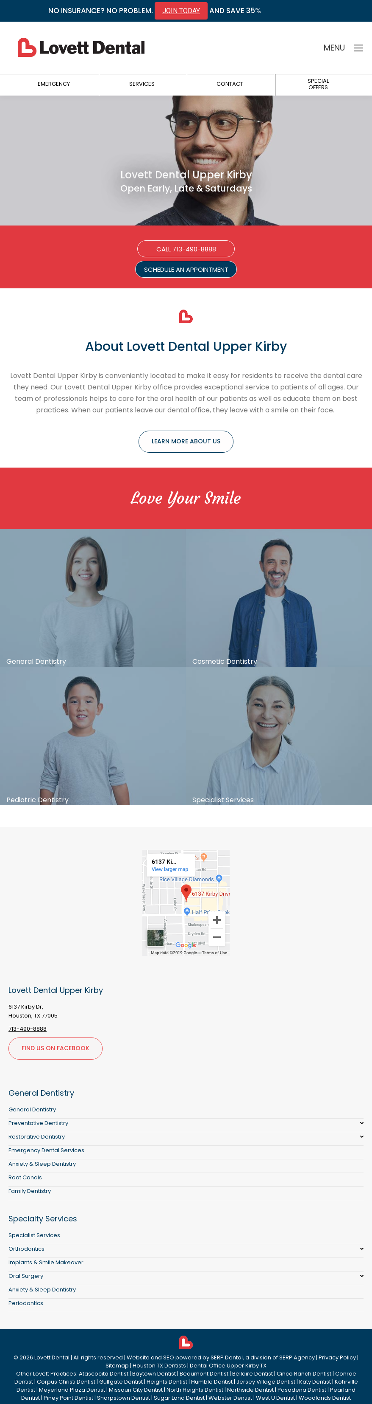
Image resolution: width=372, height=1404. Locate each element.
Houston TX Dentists (159, 1366)
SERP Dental (227, 1357)
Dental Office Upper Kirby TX (228, 1366)
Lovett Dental (51, 1357)
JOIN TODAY (181, 11)
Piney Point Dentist (68, 1398)
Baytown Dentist (154, 1374)
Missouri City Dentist (136, 1390)
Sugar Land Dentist (179, 1398)
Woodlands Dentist (325, 1398)
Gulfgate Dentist (121, 1382)
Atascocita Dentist (103, 1374)
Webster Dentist (230, 1398)
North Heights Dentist (195, 1390)
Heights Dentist (167, 1382)
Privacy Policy (337, 1357)
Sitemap (117, 1366)
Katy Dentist (315, 1382)
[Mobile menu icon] (358, 48)
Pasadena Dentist (302, 1390)
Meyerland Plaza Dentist (72, 1390)
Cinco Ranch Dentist (304, 1374)
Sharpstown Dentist (123, 1398)
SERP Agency (297, 1357)
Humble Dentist (212, 1382)
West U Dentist (275, 1398)
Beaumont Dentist (204, 1374)
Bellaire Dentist (252, 1374)
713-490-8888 (27, 1029)
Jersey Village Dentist (265, 1382)
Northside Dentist (250, 1390)
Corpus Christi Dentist (66, 1382)
